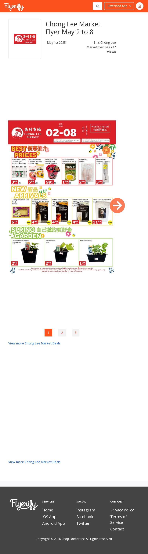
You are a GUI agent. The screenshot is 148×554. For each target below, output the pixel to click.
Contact (117, 529)
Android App (53, 523)
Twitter (83, 523)
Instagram (85, 510)
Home (47, 510)
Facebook (84, 516)
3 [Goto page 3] (76, 333)
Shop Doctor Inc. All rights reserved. (87, 539)
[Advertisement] (62, 93)
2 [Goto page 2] (62, 333)
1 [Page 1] (48, 333)
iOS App (49, 516)
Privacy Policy (122, 510)
